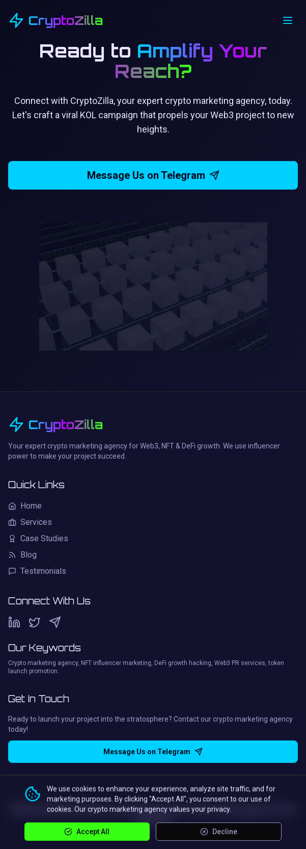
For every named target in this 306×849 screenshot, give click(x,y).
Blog (22, 555)
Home (25, 506)
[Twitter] (35, 622)
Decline (218, 831)
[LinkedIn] (14, 622)
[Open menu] (287, 20)
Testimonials (37, 571)
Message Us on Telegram (153, 175)
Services (30, 522)
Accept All (86, 831)
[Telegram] (55, 622)
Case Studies (38, 538)
